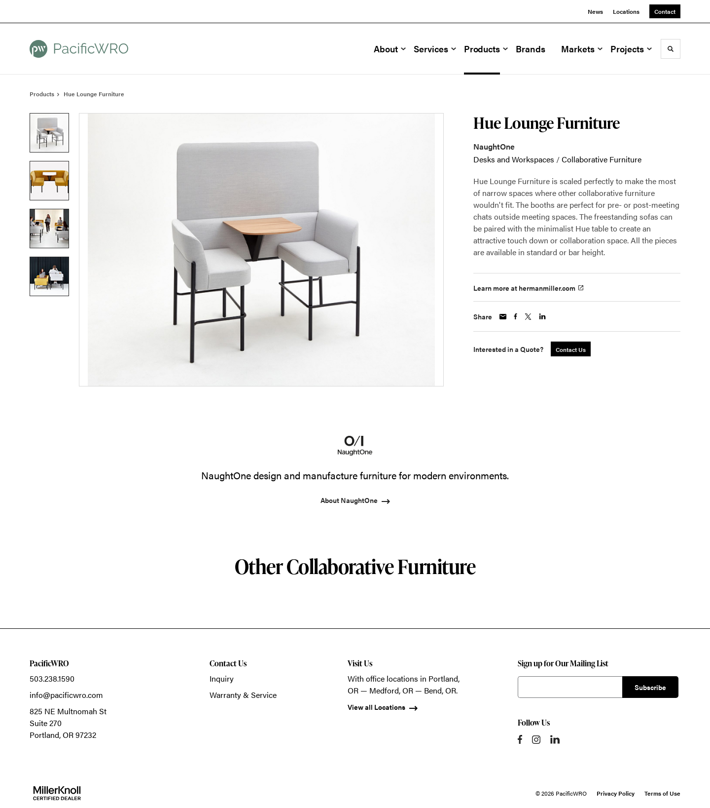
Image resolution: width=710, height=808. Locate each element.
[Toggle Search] (670, 49)
